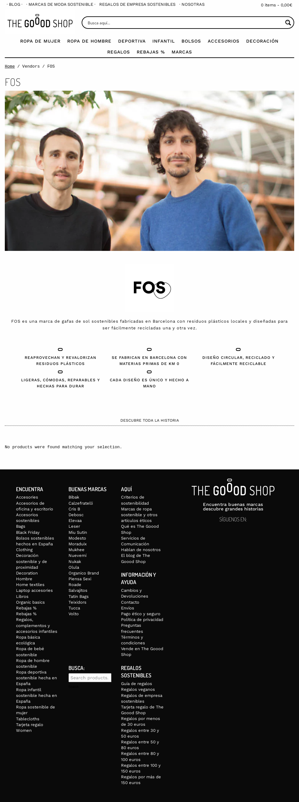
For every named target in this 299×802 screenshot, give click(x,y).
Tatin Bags (79, 596)
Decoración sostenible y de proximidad (31, 561)
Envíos (127, 608)
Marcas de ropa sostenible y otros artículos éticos (139, 515)
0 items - (276, 5)
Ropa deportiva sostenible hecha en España (36, 678)
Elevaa (75, 520)
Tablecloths (27, 718)
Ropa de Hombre (89, 41)
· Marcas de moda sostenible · (60, 4)
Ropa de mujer (40, 41)
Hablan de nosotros (141, 549)
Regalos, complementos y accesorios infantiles (36, 625)
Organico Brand (84, 573)
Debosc (76, 514)
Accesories (27, 497)
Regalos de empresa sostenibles (137, 4)
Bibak (74, 497)
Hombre (24, 578)
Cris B (74, 509)
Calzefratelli (81, 503)
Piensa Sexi (80, 578)
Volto (74, 613)
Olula (74, 567)
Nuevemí (77, 555)
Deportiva (132, 41)
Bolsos (191, 41)
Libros (22, 596)
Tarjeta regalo (29, 724)
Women (24, 730)
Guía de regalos (136, 683)
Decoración (262, 41)
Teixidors (77, 602)
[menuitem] (14, 4)
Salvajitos (78, 590)
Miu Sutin (78, 532)
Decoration (27, 573)
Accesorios (223, 41)
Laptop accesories (34, 590)
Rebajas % (151, 51)
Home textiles (30, 584)
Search (74, 687)
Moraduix (78, 544)
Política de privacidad (142, 619)
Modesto (77, 538)
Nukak (75, 561)
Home (10, 66)
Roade (75, 584)
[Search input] (184, 23)
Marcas (182, 51)
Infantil (163, 41)
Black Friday (28, 532)
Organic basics (30, 602)
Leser (74, 526)
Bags (20, 526)
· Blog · (14, 4)
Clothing (24, 549)
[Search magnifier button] (288, 22)
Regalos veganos (138, 689)
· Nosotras (192, 4)
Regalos (118, 51)
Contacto (130, 602)
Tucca (74, 608)
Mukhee (77, 549)
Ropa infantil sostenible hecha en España (36, 695)
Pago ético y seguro (140, 613)
